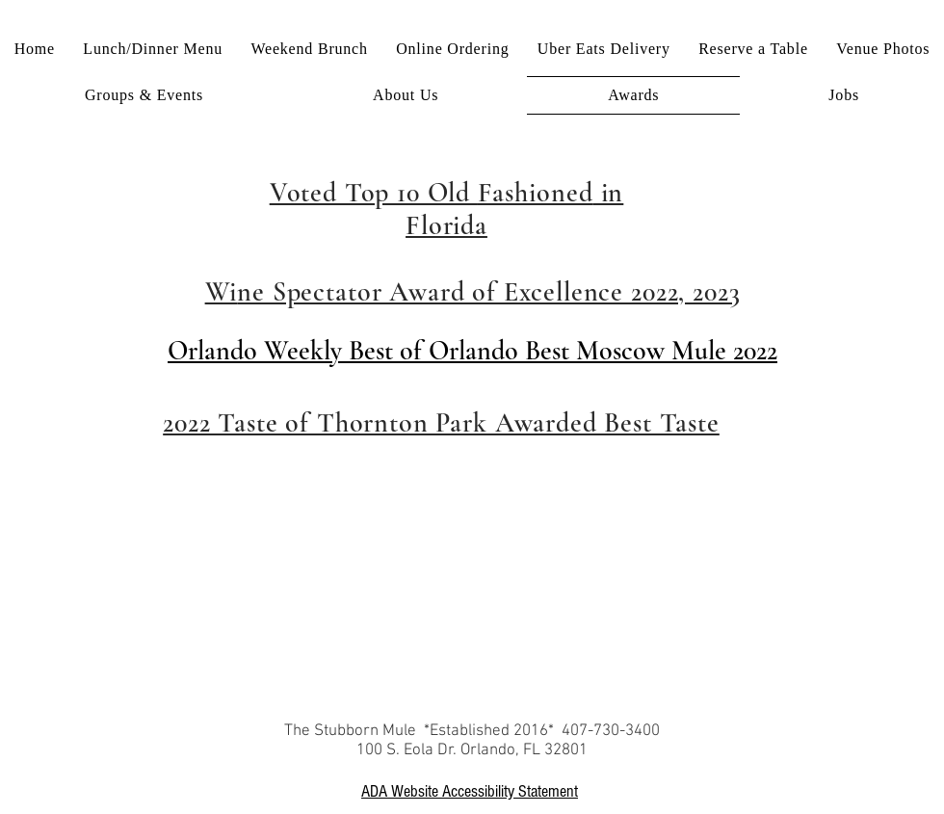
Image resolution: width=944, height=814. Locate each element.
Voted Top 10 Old (374, 192)
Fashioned (535, 192)
